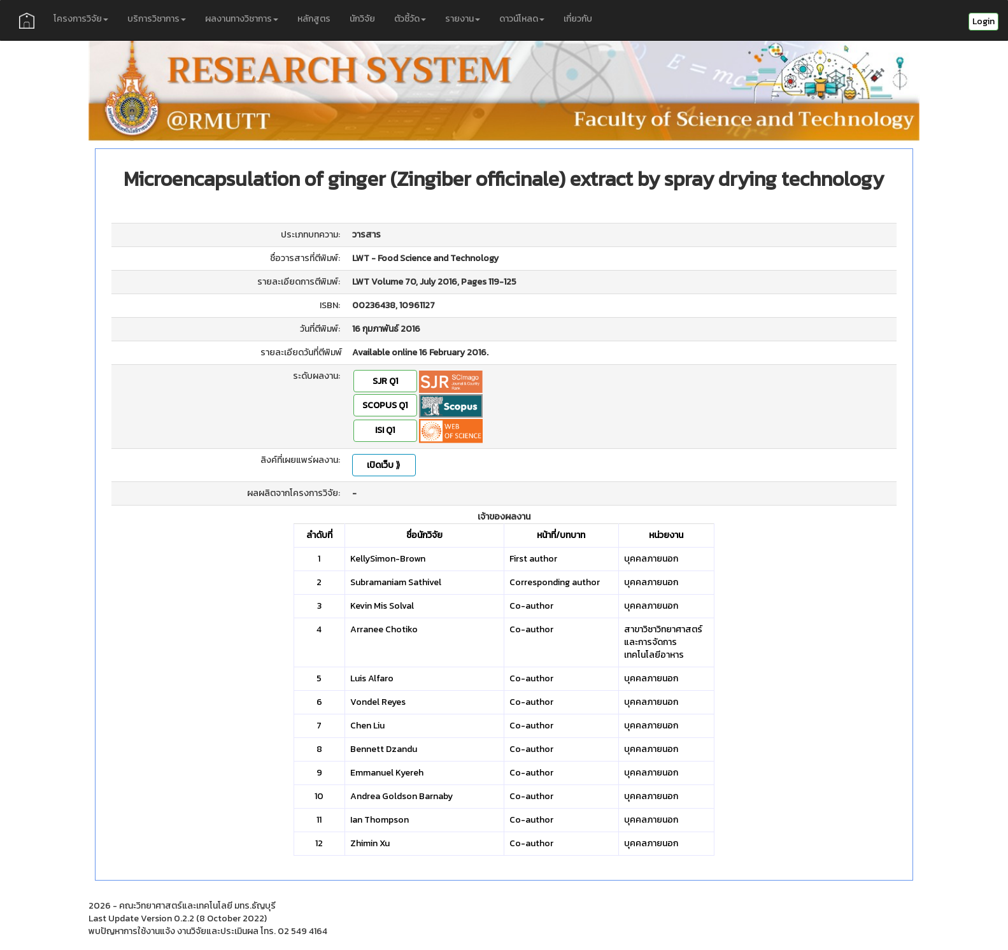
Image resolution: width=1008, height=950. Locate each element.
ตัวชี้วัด (410, 18)
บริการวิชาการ (156, 18)
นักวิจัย (362, 18)
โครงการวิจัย (80, 18)
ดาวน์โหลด (521, 18)
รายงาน (462, 18)
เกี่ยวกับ (578, 18)
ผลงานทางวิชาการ (241, 18)
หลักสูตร (313, 18)
